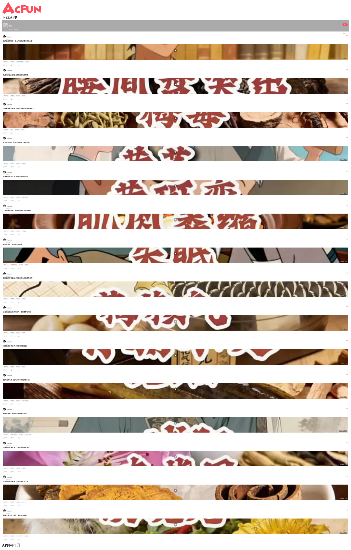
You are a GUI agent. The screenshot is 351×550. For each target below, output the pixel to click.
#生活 (12, 129)
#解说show (6, 61)
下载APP (9, 17)
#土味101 (13, 61)
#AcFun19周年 (28, 434)
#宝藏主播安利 (20, 61)
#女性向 (27, 61)
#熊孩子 (12, 95)
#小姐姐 (24, 95)
